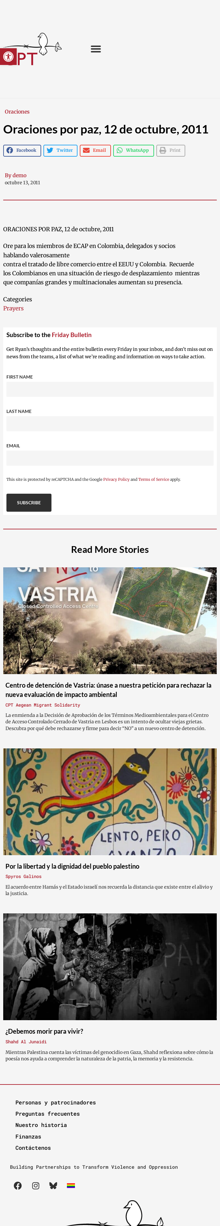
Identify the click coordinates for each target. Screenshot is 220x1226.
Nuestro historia (41, 1125)
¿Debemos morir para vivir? (44, 1031)
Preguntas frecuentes (47, 1113)
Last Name (19, 411)
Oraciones (17, 111)
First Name (19, 377)
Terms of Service (153, 479)
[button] (8, 56)
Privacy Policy (116, 479)
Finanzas (28, 1136)
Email (13, 445)
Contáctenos (33, 1147)
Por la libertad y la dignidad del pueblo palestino (72, 866)
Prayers (13, 308)
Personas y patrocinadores (55, 1102)
